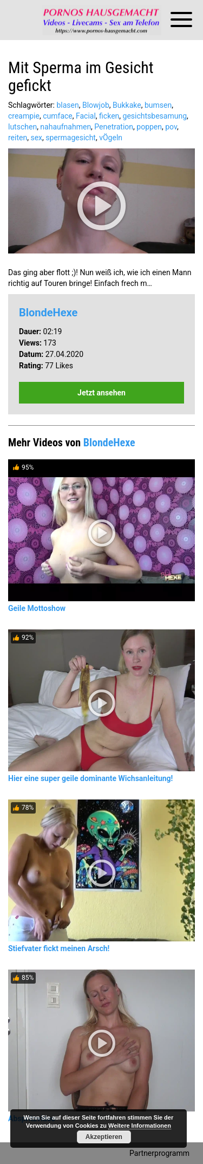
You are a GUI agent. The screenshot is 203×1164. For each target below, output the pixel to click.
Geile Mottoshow (37, 608)
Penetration (113, 126)
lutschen (22, 126)
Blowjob (95, 105)
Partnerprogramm (159, 1153)
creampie (24, 116)
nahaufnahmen (65, 126)
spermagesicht (70, 137)
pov (171, 126)
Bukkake (127, 105)
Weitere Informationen (139, 1125)
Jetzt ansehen (101, 392)
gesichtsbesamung (155, 116)
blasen (67, 105)
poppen (149, 126)
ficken (109, 116)
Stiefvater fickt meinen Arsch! (58, 948)
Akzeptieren (104, 1137)
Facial (86, 116)
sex (36, 137)
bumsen (158, 105)
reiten (17, 137)
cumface (58, 116)
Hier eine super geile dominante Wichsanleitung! (90, 778)
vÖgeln (110, 137)
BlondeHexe (48, 312)
